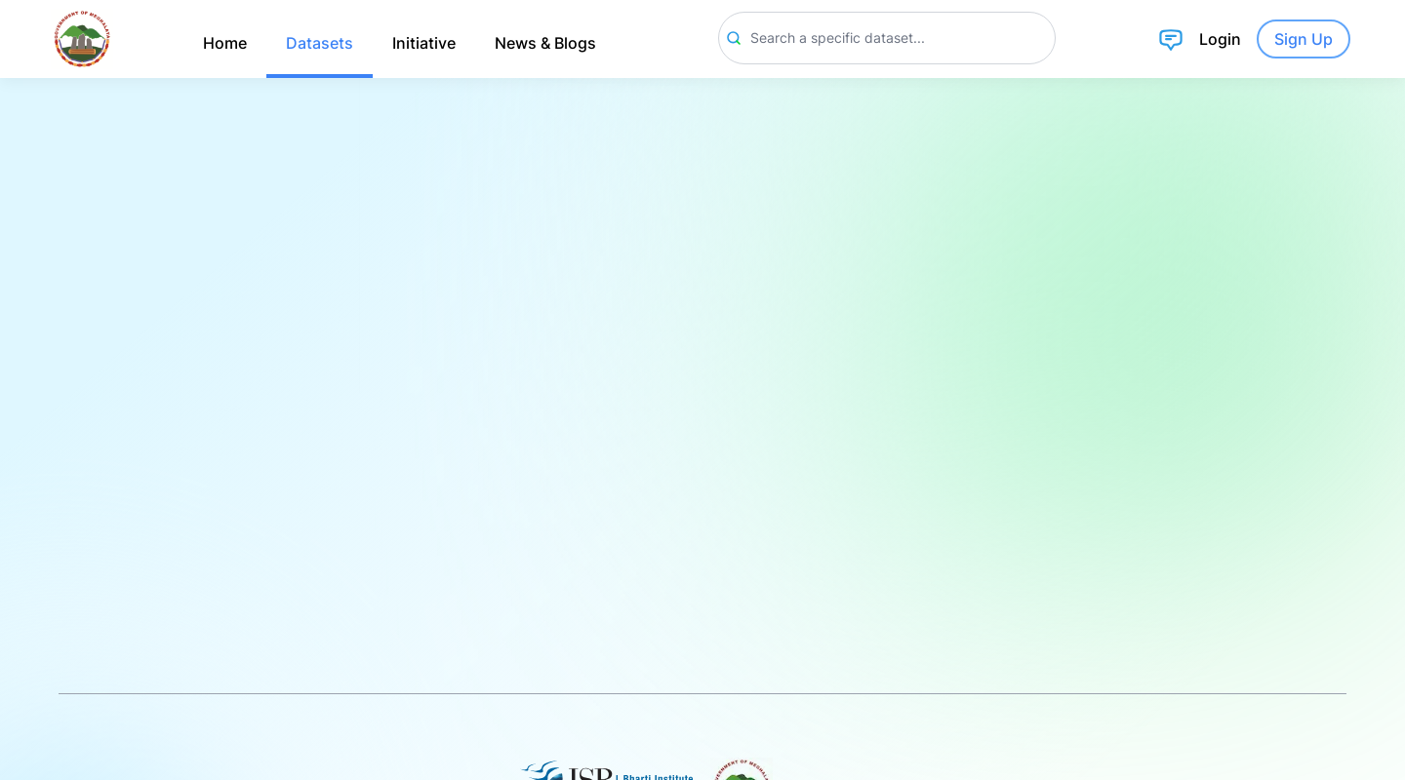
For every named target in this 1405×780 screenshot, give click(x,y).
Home (225, 43)
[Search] (887, 38)
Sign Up (1303, 39)
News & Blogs (545, 43)
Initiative (424, 43)
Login (1220, 39)
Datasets (319, 43)
